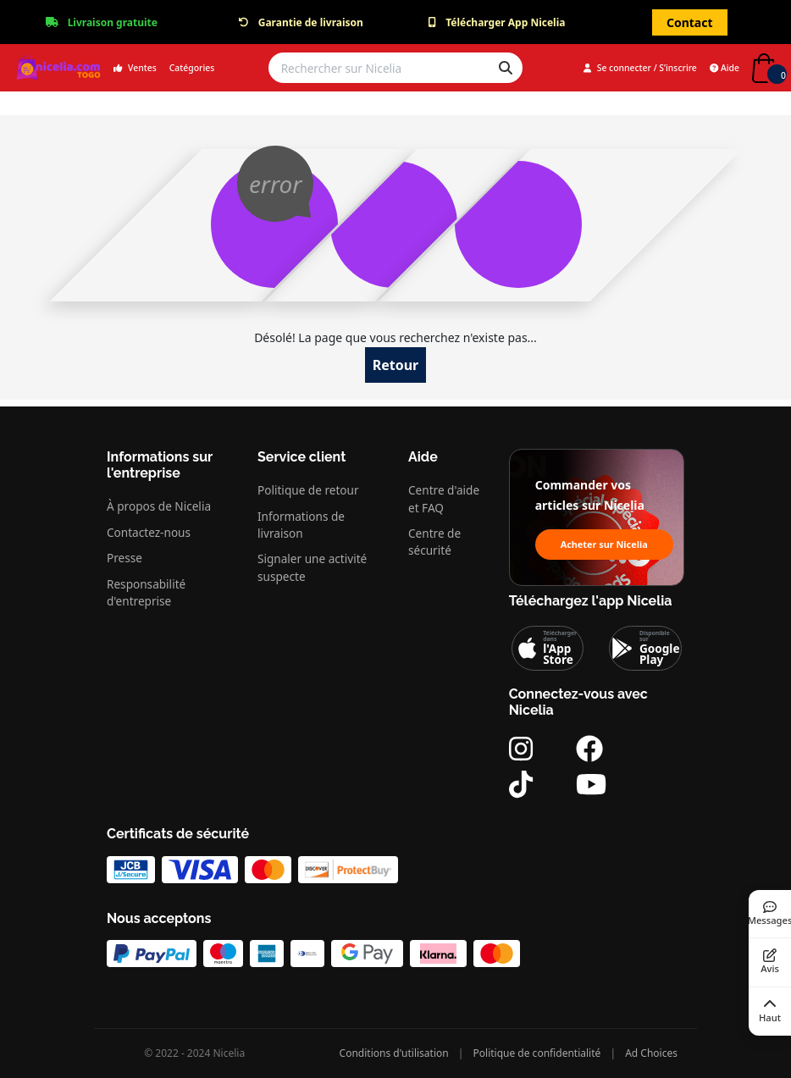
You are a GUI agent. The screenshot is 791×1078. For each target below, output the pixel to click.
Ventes (135, 68)
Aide (724, 68)
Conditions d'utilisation (394, 1053)
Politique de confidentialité (537, 1053)
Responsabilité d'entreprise (146, 592)
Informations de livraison (301, 524)
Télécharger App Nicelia (505, 22)
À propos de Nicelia (159, 506)
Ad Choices (651, 1053)
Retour (396, 365)
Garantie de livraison (310, 22)
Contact (690, 22)
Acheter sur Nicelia (604, 544)
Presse (124, 558)
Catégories (192, 68)
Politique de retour (308, 490)
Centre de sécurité (434, 541)
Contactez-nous (149, 532)
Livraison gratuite (113, 22)
